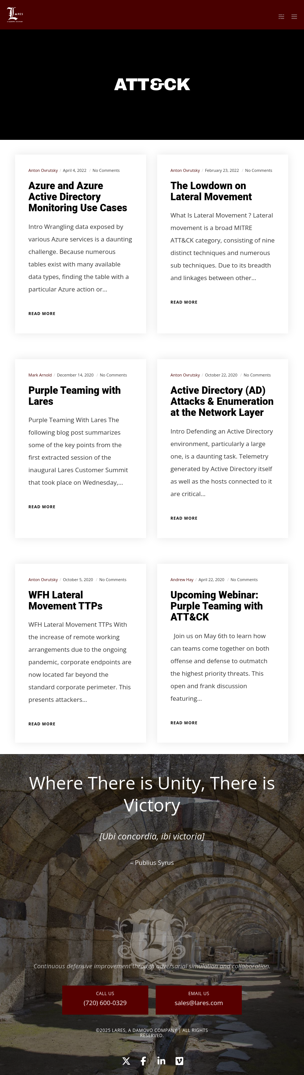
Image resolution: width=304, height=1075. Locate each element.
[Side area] (278, 16)
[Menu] (291, 16)
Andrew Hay (181, 579)
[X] (125, 1059)
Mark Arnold (40, 375)
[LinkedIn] (160, 1059)
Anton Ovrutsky (43, 170)
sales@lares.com (198, 1002)
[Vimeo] (178, 1059)
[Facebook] (143, 1059)
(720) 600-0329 (105, 1002)
